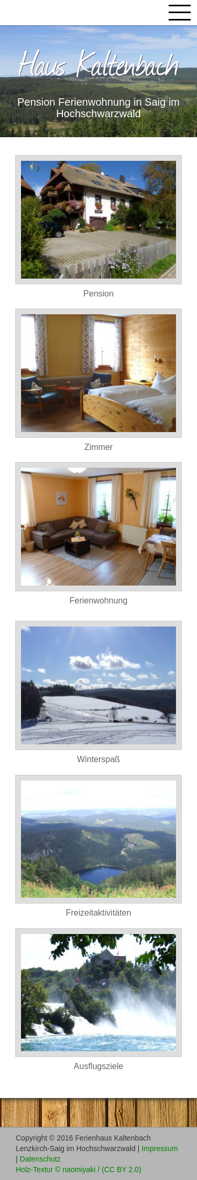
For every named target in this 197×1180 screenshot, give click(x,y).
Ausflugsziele (98, 1066)
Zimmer (98, 447)
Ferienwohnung (98, 600)
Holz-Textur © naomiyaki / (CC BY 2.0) (78, 1169)
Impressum (159, 1148)
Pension (99, 293)
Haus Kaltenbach (98, 62)
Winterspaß (98, 759)
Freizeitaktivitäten (98, 912)
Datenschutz (40, 1159)
